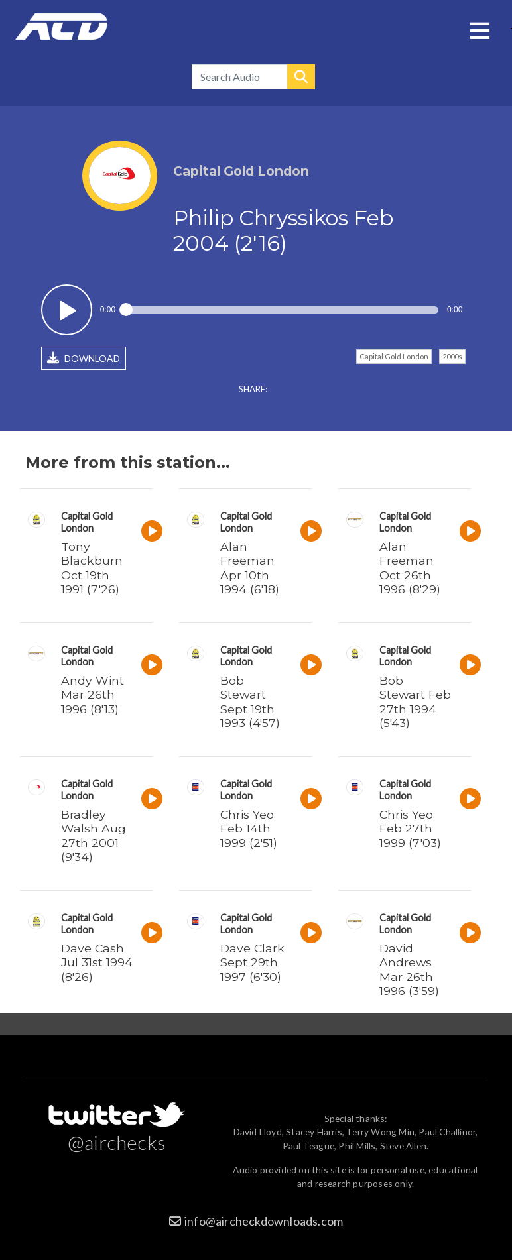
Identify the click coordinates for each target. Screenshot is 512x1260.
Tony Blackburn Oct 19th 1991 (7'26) (92, 567)
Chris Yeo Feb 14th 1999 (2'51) (248, 828)
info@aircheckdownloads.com (263, 1221)
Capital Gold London (393, 356)
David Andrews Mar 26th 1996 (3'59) (409, 969)
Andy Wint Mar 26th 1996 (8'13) (92, 694)
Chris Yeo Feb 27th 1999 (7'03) (410, 828)
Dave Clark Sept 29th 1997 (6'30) (252, 962)
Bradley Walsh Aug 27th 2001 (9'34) (93, 835)
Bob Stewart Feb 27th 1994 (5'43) (415, 701)
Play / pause (66, 310)
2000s (452, 356)
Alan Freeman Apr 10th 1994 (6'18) (249, 567)
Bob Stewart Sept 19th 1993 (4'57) (250, 701)
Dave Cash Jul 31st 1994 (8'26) (97, 962)
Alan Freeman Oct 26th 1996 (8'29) (409, 567)
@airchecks (117, 1142)
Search (301, 76)
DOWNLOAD (83, 358)
